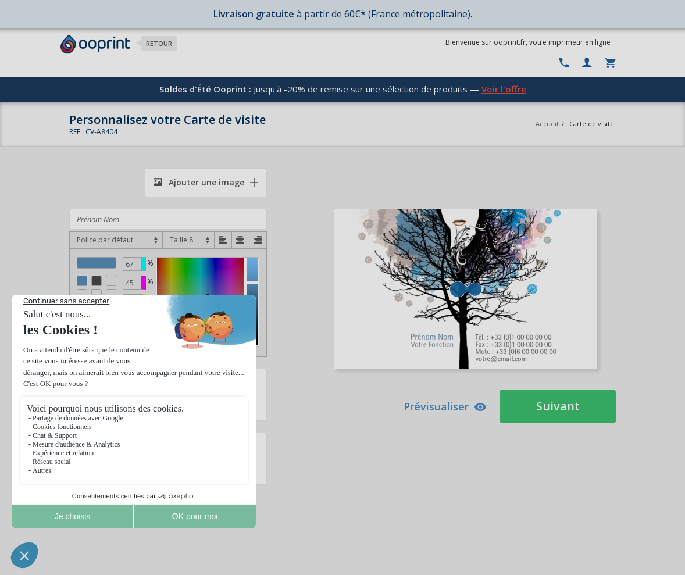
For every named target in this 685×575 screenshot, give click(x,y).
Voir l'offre (503, 89)
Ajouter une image (199, 182)
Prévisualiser (445, 406)
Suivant (558, 406)
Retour (159, 43)
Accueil (547, 123)
